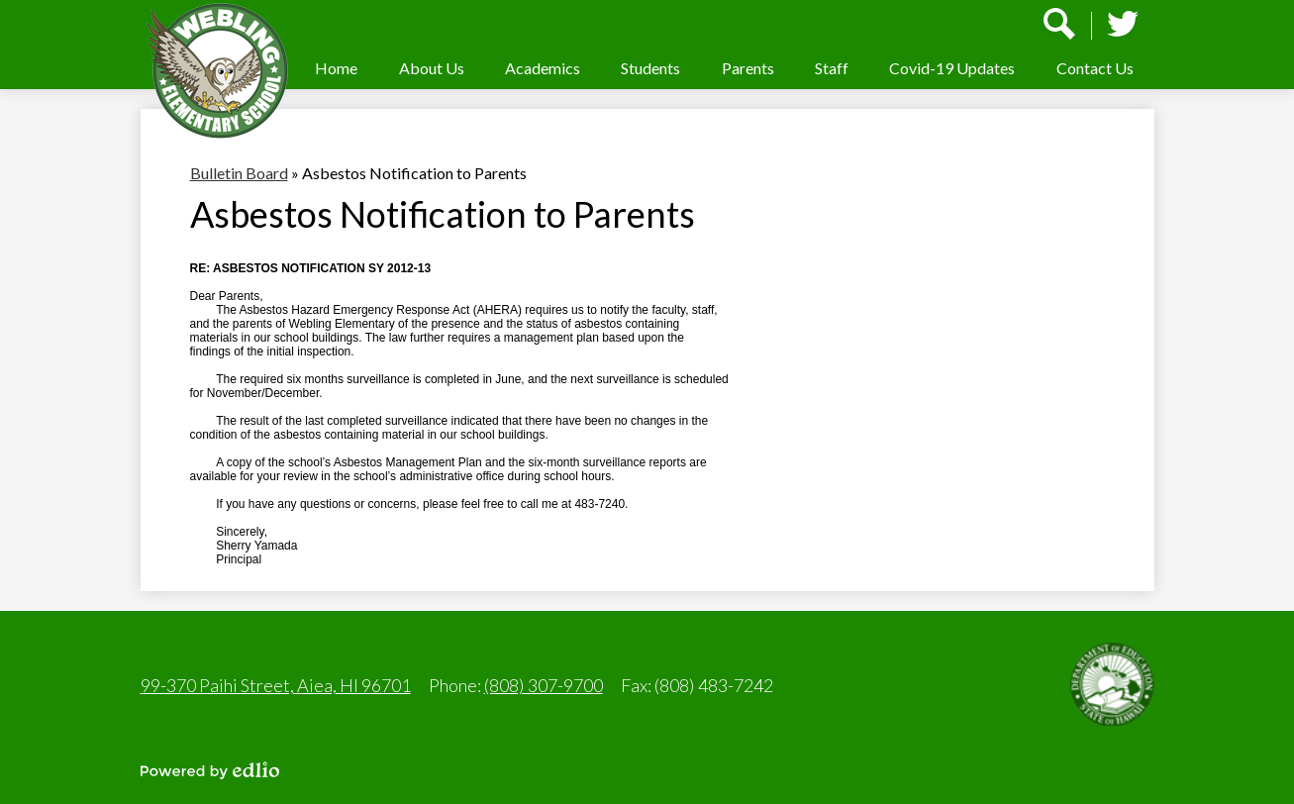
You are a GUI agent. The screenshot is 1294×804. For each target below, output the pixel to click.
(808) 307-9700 (543, 685)
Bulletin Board (239, 172)
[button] (431, 68)
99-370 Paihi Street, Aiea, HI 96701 (276, 685)
